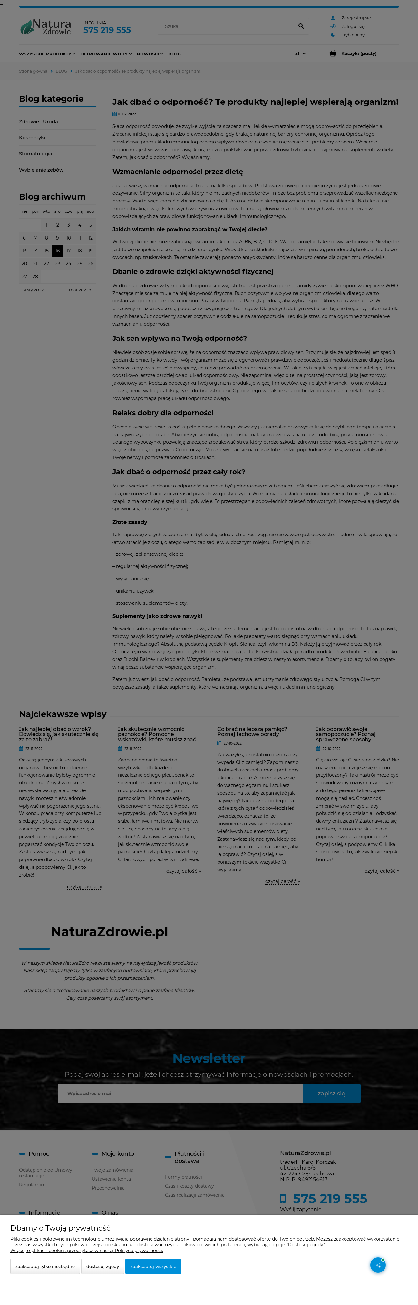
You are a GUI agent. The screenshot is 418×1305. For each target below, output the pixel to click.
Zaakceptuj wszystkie (153, 1266)
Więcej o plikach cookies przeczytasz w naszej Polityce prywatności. (86, 1250)
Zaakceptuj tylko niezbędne (45, 1266)
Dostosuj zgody (102, 1266)
